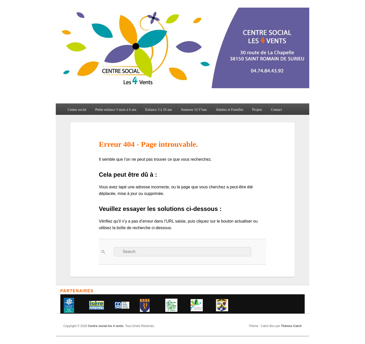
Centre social (77, 110)
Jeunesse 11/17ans (194, 110)
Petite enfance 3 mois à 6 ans (115, 110)
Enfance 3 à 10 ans (158, 110)
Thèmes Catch (291, 326)
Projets (257, 110)
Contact (276, 110)
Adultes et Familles (229, 110)
